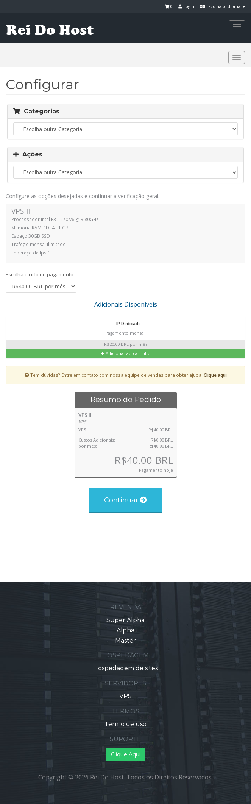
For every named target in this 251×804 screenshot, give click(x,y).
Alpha (125, 630)
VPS (125, 696)
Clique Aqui (125, 754)
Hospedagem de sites (125, 668)
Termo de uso (125, 724)
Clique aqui (215, 375)
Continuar (125, 500)
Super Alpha (125, 620)
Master (125, 640)
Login (186, 6)
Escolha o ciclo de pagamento (39, 274)
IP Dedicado (124, 324)
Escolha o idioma (222, 6)
